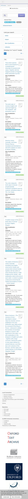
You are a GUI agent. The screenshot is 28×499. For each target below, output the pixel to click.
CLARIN (5, 422)
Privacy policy (7, 415)
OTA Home (3, 5)
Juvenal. (7, 80)
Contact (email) (7, 414)
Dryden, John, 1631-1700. (16, 232)
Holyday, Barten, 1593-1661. (12, 158)
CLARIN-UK (6, 420)
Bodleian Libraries (8, 396)
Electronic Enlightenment (9, 394)
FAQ (5, 412)
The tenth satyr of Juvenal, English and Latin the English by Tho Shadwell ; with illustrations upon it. (11, 108)
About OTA (6, 410)
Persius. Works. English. (15, 156)
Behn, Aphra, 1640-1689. (12, 233)
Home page (6, 409)
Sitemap (4, 403)
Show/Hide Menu (14, 8)
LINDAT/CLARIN (7, 424)
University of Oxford (8, 397)
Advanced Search (7, 25)
